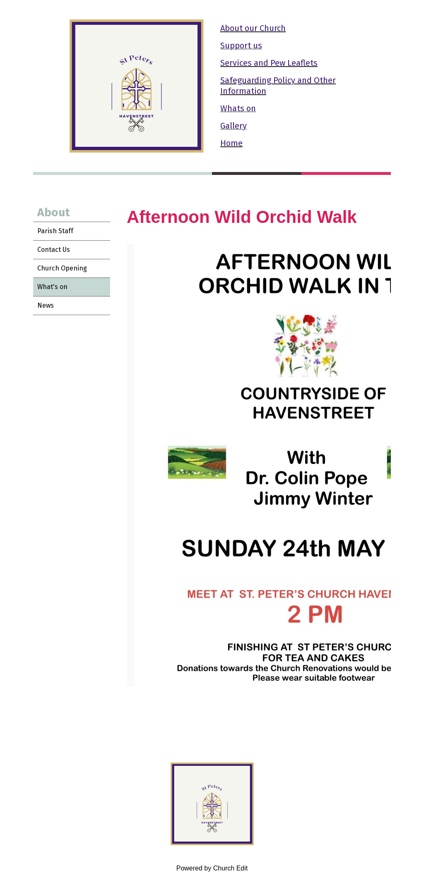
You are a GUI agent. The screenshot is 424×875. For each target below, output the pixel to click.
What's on (52, 287)
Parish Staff (55, 231)
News (45, 305)
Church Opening (62, 268)
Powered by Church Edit (212, 868)
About (53, 212)
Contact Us (53, 249)
